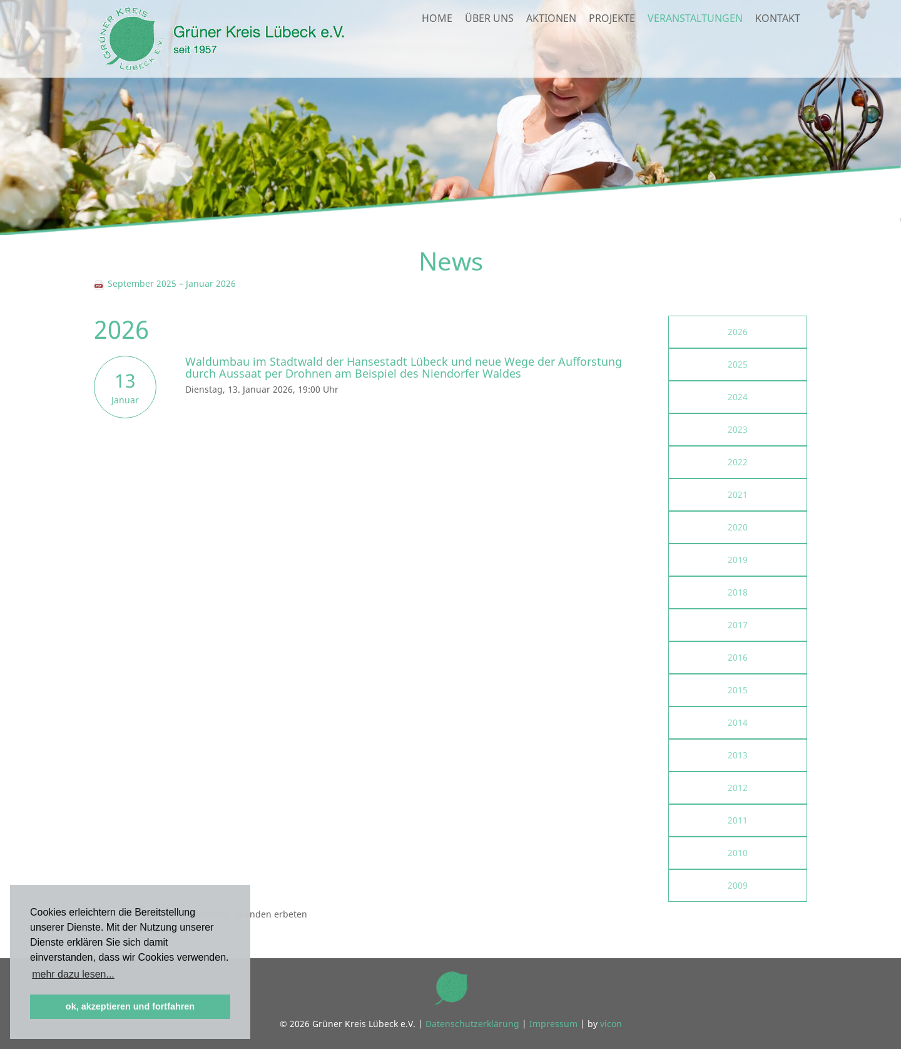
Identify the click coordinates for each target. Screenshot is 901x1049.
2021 (738, 494)
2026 (738, 332)
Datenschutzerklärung (472, 1024)
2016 (738, 657)
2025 (738, 364)
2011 (738, 820)
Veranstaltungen (695, 47)
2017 (738, 625)
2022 (738, 462)
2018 (738, 592)
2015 (738, 690)
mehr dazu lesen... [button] (73, 974)
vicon (611, 1024)
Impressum (553, 1024)
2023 (738, 429)
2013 (738, 755)
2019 (738, 560)
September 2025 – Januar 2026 (165, 283)
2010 (738, 853)
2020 (738, 527)
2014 (738, 722)
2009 (738, 885)
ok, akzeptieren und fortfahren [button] (130, 1006)
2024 (738, 397)
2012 (738, 787)
